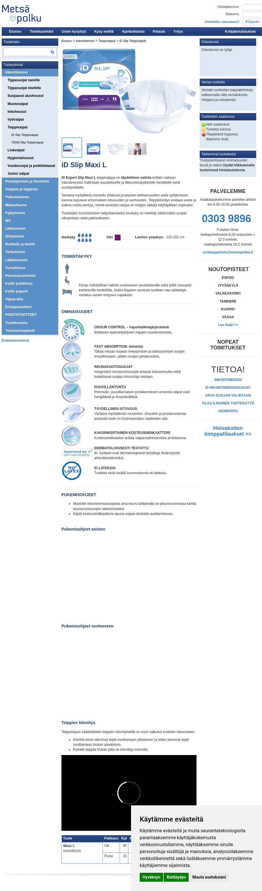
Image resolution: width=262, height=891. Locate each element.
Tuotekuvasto (16, 323)
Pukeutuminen (17, 197)
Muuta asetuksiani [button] (209, 877)
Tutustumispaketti (20, 331)
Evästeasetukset (15, 340)
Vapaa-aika (14, 299)
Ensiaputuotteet (18, 307)
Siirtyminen (14, 236)
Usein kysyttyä (74, 32)
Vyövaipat (16, 119)
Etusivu (15, 32)
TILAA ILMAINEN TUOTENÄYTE (228, 403)
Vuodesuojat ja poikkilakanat (31, 166)
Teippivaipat (18, 127)
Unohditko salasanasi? (222, 21)
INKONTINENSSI (227, 380)
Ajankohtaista (133, 32)
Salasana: (232, 14)
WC (8, 221)
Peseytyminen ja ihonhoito (27, 181)
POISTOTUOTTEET (21, 315)
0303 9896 (226, 218)
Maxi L (69, 846)
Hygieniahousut (21, 158)
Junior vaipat (18, 174)
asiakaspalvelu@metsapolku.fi (228, 252)
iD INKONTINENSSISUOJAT (228, 388)
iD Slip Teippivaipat (24, 135)
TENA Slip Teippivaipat (27, 142)
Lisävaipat (16, 150)
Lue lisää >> (228, 325)
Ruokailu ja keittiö (20, 244)
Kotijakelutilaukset (240, 31)
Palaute (159, 32)
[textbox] (30, 51)
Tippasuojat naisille (24, 80)
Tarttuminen (15, 252)
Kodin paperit (16, 291)
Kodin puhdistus (19, 283)
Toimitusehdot (42, 32)
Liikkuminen (15, 229)
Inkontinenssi (16, 72)
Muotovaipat (18, 104)
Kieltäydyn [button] (176, 877)
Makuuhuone (16, 205)
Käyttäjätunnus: (228, 6)
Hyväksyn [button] (151, 877)
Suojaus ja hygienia (21, 189)
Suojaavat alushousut (25, 96)
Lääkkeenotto (16, 260)
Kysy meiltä (104, 32)
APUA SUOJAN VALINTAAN (228, 395)
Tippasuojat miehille (24, 88)
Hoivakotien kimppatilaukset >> (227, 431)
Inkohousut (17, 112)
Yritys (178, 32)
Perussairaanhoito (20, 276)
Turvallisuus (15, 268)
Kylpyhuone (15, 213)
